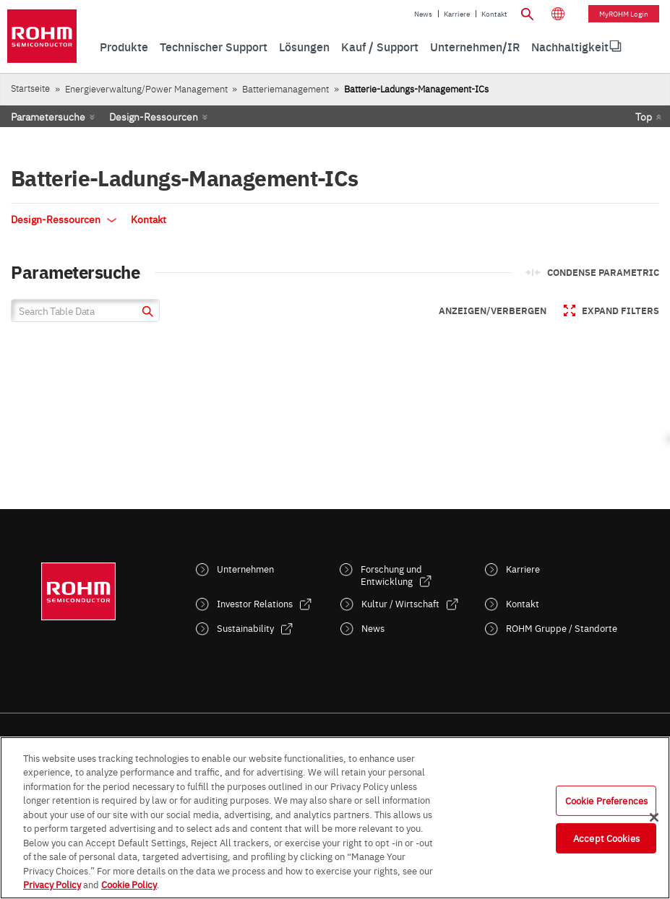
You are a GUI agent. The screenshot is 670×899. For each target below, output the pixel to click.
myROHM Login (623, 14)
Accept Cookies (606, 837)
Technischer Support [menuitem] (213, 46)
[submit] (145, 313)
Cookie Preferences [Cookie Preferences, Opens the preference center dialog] (606, 800)
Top (643, 116)
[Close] (654, 817)
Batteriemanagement (285, 88)
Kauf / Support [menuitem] (379, 46)
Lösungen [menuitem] (304, 46)
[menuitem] (569, 46)
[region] (335, 818)
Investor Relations (255, 603)
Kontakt (494, 13)
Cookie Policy (129, 883)
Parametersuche (48, 116)
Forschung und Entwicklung (391, 575)
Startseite (30, 88)
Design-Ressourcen (153, 116)
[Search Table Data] (85, 310)
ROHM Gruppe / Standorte (561, 628)
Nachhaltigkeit (570, 46)
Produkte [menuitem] (124, 46)
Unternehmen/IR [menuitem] (475, 46)
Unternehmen (245, 569)
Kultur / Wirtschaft (400, 603)
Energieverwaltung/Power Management (146, 88)
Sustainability (245, 628)
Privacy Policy (52, 883)
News (423, 13)
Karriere (457, 13)
